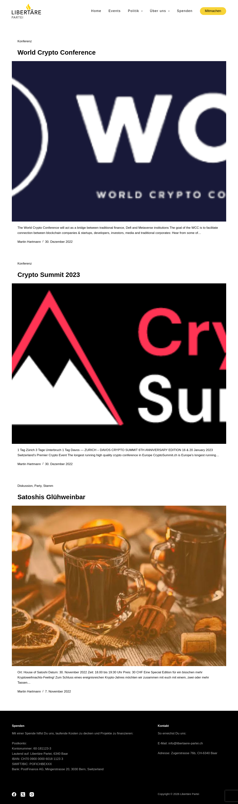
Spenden (185, 11)
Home (96, 11)
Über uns (160, 11)
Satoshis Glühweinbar (51, 496)
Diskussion (25, 486)
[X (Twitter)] (23, 794)
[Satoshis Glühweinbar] (119, 586)
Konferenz (24, 41)
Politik (135, 11)
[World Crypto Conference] (119, 141)
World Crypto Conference (56, 52)
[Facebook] (14, 794)
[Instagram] (32, 794)
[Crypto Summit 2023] (119, 363)
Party (37, 486)
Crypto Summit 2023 (48, 274)
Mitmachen (213, 11)
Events (114, 11)
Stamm (48, 486)
